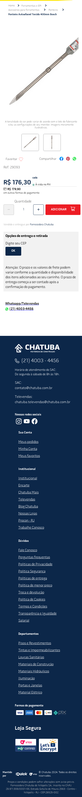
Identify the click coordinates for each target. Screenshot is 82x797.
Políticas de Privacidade (35, 564)
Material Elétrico (30, 692)
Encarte (24, 485)
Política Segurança (31, 571)
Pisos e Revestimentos (34, 643)
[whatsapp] (74, 159)
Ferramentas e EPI (31, 6)
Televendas (26, 499)
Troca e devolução (31, 592)
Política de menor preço (35, 585)
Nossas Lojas (27, 513)
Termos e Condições (32, 606)
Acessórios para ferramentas (23, 10)
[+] (38, 209)
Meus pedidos (28, 442)
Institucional (27, 478)
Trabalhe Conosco (31, 528)
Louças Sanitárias (31, 657)
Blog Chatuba (28, 506)
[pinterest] (68, 159)
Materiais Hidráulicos (33, 671)
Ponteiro (53, 10)
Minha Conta (27, 449)
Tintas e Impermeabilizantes (39, 650)
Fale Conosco (27, 550)
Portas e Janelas (30, 685)
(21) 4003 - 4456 (40, 361)
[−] (8, 209)
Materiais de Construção (36, 664)
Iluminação (26, 678)
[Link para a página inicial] (11, 6)
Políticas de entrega (32, 578)
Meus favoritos (29, 456)
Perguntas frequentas (34, 557)
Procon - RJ (26, 520)
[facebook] (61, 159)
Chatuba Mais (28, 492)
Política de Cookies (31, 599)
